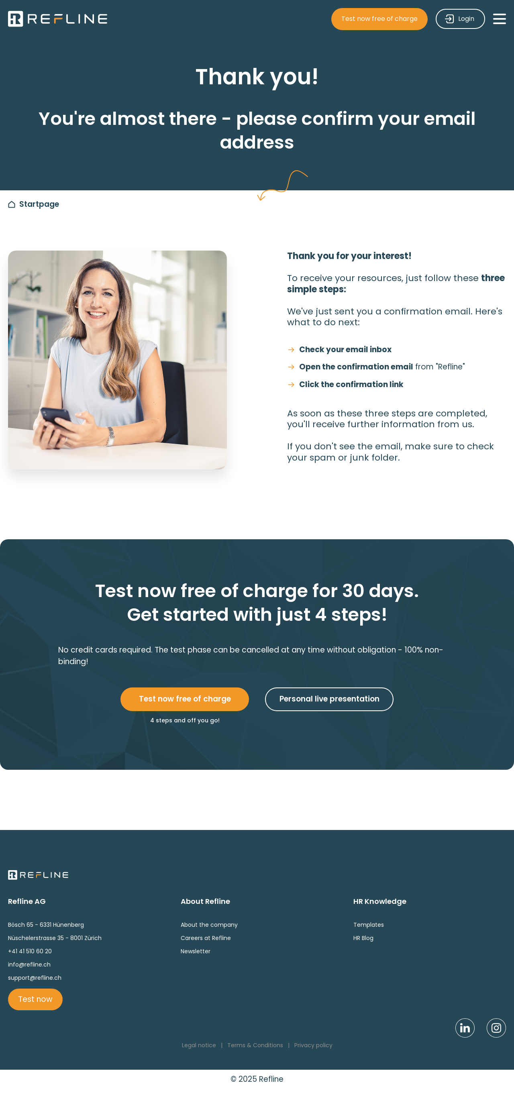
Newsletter (195, 951)
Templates (368, 925)
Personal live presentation (329, 698)
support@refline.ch (34, 978)
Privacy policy (313, 1045)
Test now (35, 999)
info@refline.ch (29, 964)
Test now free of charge (379, 18)
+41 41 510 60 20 (30, 951)
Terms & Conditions (255, 1045)
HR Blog (363, 938)
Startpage (39, 204)
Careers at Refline (206, 938)
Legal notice (199, 1045)
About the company (209, 925)
